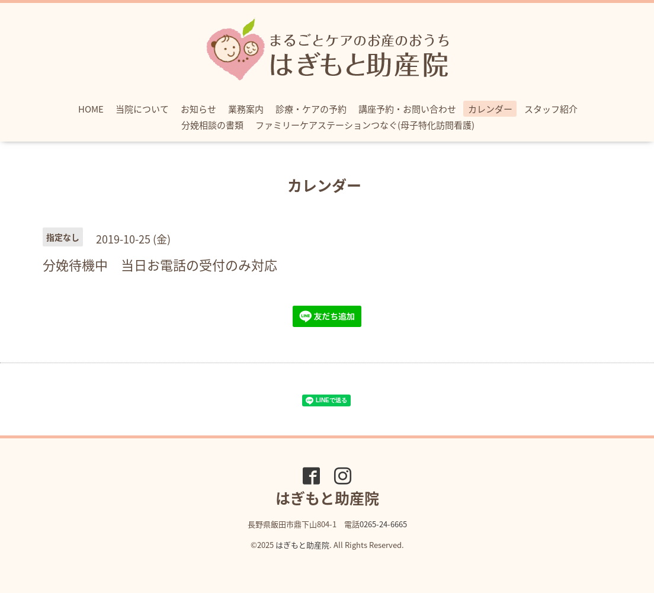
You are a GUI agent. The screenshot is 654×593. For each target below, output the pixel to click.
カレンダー (490, 109)
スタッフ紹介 (551, 109)
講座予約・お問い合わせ (407, 109)
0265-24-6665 (383, 524)
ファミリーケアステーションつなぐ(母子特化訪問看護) (365, 125)
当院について (142, 109)
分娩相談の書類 (212, 125)
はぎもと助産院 (302, 544)
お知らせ (198, 109)
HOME (91, 109)
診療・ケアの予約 (311, 109)
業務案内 (246, 109)
